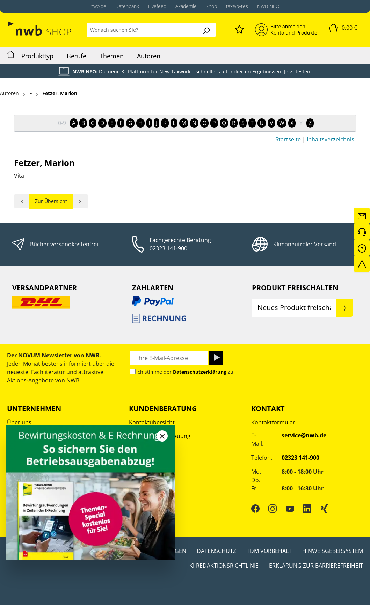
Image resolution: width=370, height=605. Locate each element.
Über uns (19, 422)
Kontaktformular (273, 422)
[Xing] (324, 508)
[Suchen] (206, 30)
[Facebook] (255, 508)
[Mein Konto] (286, 29)
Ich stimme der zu (184, 372)
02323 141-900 (168, 248)
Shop (211, 6)
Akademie (186, 6)
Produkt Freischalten (295, 287)
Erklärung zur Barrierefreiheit (316, 565)
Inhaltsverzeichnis (330, 139)
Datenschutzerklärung (199, 372)
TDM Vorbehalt (269, 551)
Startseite (288, 139)
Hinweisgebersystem (332, 551)
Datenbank (127, 6)
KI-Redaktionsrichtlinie (224, 565)
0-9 (62, 123)
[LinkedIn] (307, 508)
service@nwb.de (304, 435)
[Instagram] (272, 508)
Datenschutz (216, 551)
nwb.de (98, 6)
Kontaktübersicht (152, 422)
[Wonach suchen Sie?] (142, 30)
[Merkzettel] (239, 28)
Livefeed (157, 6)
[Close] (162, 436)
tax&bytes (237, 6)
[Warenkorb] (343, 28)
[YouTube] (290, 508)
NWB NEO (268, 6)
